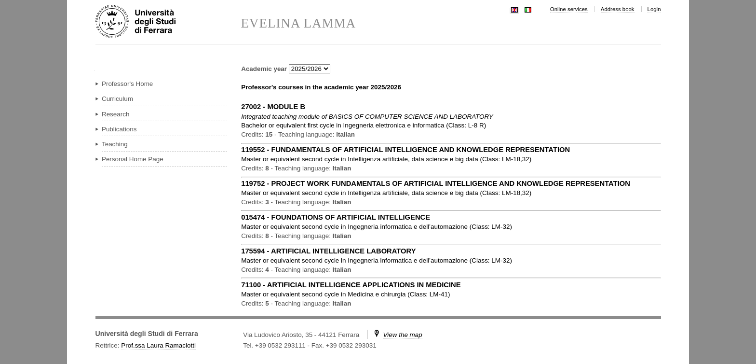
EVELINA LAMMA (298, 23)
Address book (617, 9)
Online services (569, 9)
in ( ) (363, 125)
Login (654, 9)
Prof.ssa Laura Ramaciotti (158, 345)
